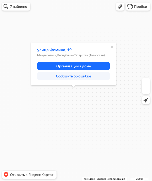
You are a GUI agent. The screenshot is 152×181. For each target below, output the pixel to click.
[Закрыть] (112, 47)
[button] (120, 7)
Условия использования (111, 178)
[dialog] (73, 63)
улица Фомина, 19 (54, 50)
